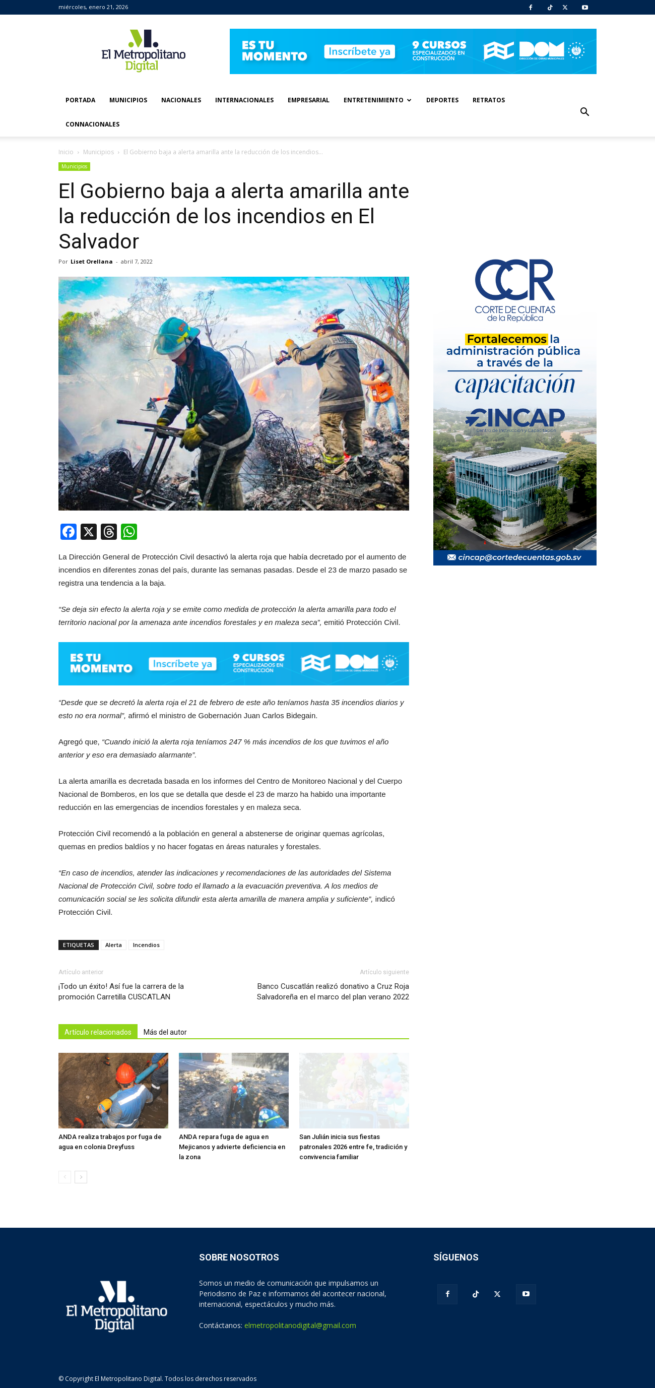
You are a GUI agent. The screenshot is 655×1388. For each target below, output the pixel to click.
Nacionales (181, 100)
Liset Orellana (92, 261)
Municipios (128, 100)
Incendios (146, 945)
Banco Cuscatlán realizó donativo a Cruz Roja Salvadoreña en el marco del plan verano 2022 (333, 991)
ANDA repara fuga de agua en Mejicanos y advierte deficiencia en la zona (232, 1147)
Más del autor (165, 1032)
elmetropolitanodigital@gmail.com (300, 1325)
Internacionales (244, 100)
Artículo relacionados (98, 1032)
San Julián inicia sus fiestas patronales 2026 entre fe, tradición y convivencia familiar (353, 1147)
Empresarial (309, 100)
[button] (584, 112)
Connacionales (92, 124)
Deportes (442, 100)
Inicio (66, 152)
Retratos (489, 100)
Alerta (113, 945)
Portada (80, 100)
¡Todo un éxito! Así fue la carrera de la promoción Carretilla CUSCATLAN (121, 991)
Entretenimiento (378, 100)
